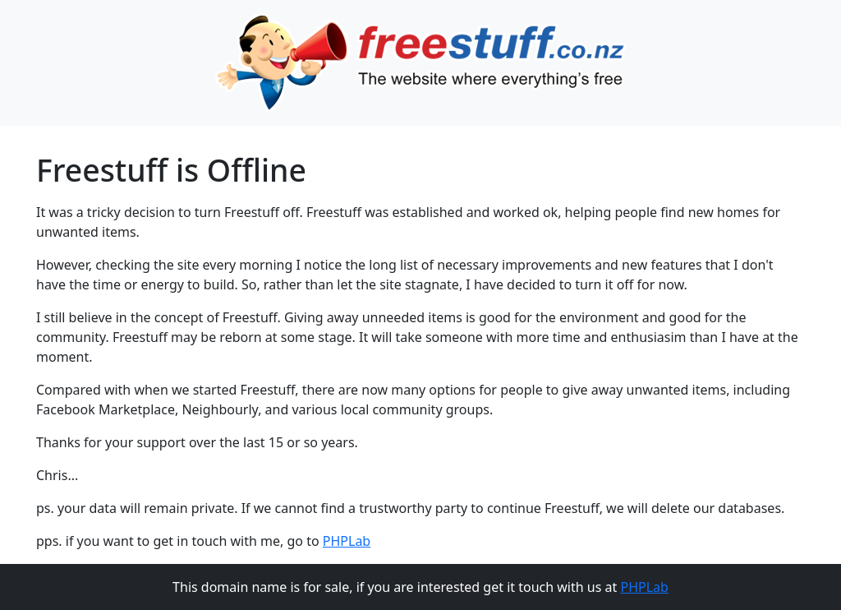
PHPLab (346, 541)
